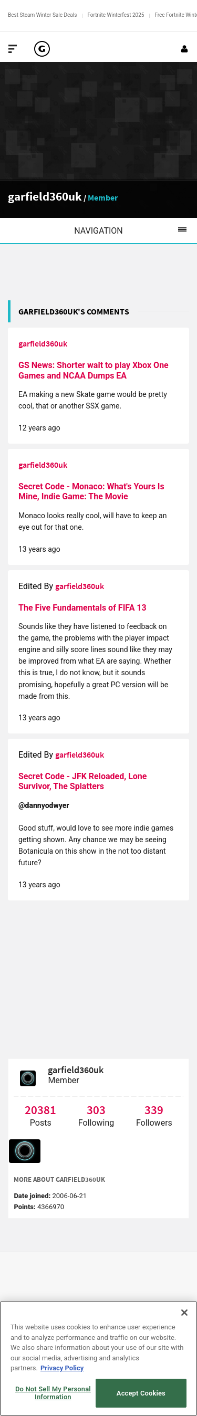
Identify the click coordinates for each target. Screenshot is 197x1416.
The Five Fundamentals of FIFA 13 (82, 608)
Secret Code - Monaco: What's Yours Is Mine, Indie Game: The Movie (91, 491)
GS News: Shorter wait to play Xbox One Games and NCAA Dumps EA (93, 370)
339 (153, 1109)
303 (96, 1109)
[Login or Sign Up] (184, 48)
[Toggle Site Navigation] (12, 48)
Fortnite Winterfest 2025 (115, 15)
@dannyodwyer (43, 805)
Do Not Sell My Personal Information (53, 1393)
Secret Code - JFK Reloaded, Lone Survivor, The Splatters (82, 781)
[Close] (184, 1312)
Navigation (135, 230)
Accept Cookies (141, 1393)
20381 (40, 1109)
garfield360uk (45, 196)
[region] (98, 1358)
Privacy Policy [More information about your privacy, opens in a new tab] (62, 1368)
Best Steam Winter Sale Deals (42, 15)
